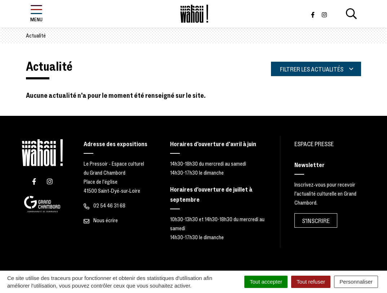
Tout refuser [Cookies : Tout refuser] (311, 282)
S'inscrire (316, 221)
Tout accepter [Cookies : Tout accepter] (266, 282)
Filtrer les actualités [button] (316, 69)
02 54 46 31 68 (104, 205)
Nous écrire (101, 220)
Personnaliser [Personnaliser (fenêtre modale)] (356, 282)
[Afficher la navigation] (36, 14)
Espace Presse (314, 144)
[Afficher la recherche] (351, 14)
